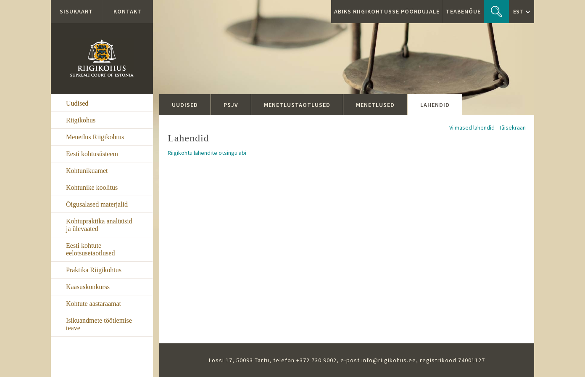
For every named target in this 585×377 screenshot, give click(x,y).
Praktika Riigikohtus (93, 269)
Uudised (77, 103)
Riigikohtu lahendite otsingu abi (207, 153)
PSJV (231, 105)
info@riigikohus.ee (388, 360)
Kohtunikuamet (87, 170)
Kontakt (127, 11)
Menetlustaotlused (297, 105)
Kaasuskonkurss (88, 286)
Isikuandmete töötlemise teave (99, 324)
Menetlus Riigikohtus (95, 137)
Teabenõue (463, 11)
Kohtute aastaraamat (93, 303)
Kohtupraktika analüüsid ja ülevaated (99, 225)
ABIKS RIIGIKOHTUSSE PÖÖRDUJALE (387, 11)
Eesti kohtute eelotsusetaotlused (90, 249)
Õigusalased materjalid (97, 204)
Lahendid (435, 105)
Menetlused (375, 105)
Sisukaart (76, 11)
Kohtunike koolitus (92, 187)
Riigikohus (80, 120)
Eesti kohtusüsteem (92, 153)
